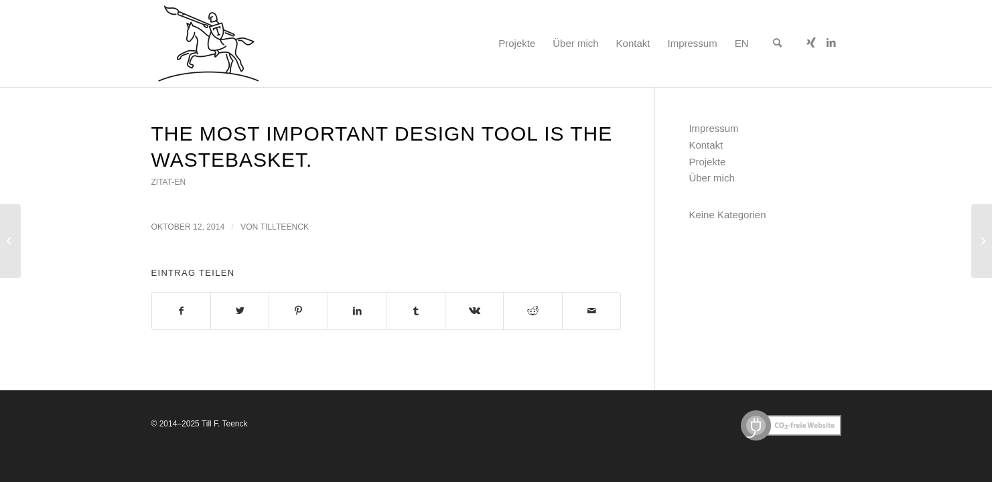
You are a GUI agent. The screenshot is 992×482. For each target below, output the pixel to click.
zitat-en (168, 182)
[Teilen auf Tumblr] (415, 311)
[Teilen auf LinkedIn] (357, 311)
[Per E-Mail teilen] (592, 311)
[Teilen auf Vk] (474, 311)
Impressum (713, 128)
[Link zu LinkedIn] (831, 43)
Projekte (707, 161)
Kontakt (706, 145)
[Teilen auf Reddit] (532, 311)
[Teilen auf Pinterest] (298, 311)
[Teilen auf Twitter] (240, 311)
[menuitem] (517, 43)
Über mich (711, 177)
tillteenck (285, 227)
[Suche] (777, 43)
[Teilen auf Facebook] (181, 311)
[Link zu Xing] (811, 43)
